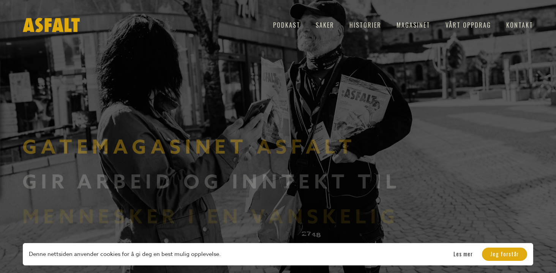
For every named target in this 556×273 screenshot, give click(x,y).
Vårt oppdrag (468, 25)
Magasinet (413, 25)
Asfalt (306, 147)
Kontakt (519, 25)
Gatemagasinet (135, 147)
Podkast (286, 25)
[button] (504, 254)
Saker (325, 25)
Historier (365, 25)
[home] (51, 25)
